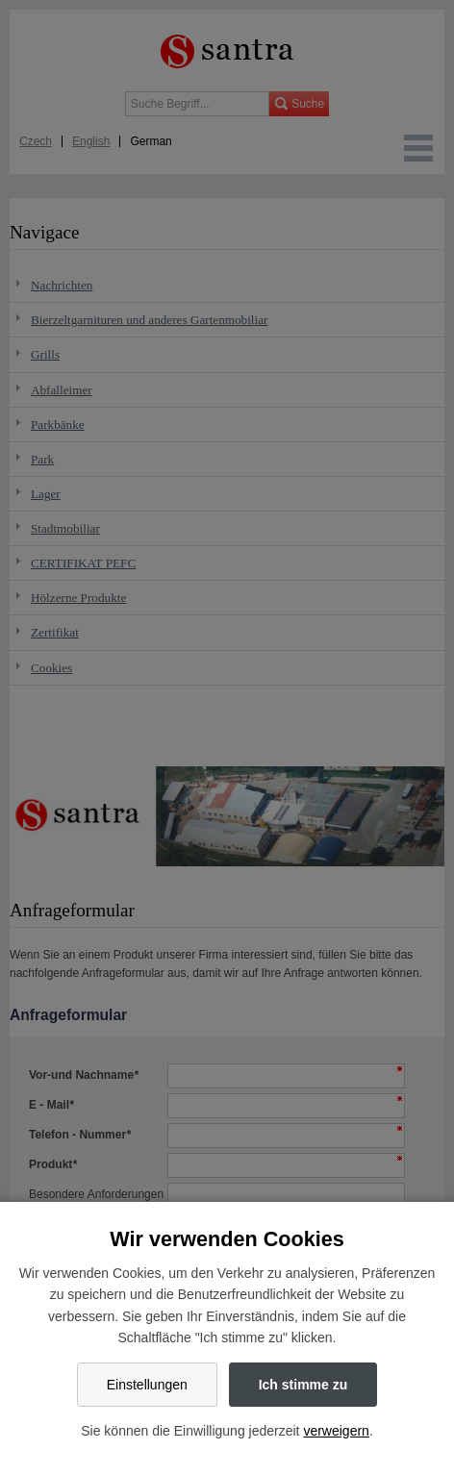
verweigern (335, 1430)
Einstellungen (147, 1384)
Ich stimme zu (303, 1384)
